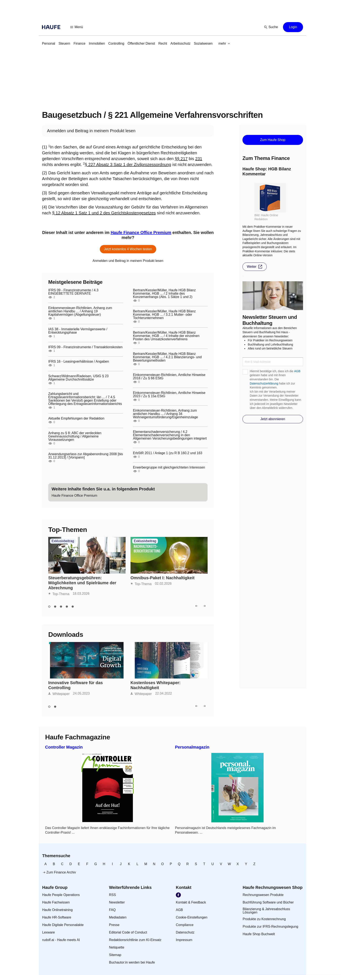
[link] (48, 43)
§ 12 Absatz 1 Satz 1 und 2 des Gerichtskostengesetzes (104, 213)
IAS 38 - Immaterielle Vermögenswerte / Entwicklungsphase (77, 331)
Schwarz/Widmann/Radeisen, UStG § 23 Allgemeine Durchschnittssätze (78, 377)
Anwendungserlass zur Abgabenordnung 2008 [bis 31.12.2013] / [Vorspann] (85, 455)
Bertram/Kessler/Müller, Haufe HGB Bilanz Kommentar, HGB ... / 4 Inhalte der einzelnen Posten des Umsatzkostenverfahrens (166, 336)
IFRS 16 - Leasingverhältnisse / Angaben (78, 361)
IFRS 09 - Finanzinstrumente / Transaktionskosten (85, 347)
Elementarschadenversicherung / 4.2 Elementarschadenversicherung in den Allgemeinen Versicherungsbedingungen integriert (170, 435)
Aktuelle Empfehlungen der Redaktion (76, 418)
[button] (76, 27)
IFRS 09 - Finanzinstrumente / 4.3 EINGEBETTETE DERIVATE (73, 292)
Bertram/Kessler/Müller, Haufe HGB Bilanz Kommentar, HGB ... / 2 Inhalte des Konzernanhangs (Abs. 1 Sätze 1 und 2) (164, 294)
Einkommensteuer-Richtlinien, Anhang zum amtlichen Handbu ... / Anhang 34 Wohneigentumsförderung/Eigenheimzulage (165, 414)
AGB (297, 371)
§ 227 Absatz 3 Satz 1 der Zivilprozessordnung (128, 164)
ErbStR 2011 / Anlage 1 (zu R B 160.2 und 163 (167, 453)
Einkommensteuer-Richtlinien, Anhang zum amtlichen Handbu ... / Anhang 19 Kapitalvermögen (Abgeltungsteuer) (80, 311)
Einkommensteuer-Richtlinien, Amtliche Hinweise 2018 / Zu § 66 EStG (169, 376)
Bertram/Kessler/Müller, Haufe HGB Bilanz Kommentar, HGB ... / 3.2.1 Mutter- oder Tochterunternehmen (164, 315)
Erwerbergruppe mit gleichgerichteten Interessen (169, 467)
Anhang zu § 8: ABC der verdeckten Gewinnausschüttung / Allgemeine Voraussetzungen (74, 436)
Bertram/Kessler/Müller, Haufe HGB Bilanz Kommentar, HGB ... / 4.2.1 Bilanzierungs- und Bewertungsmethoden (167, 357)
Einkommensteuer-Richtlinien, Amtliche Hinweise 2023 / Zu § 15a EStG (169, 394)
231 (198, 158)
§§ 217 (181, 158)
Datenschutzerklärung (264, 383)
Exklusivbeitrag (63, 541)
